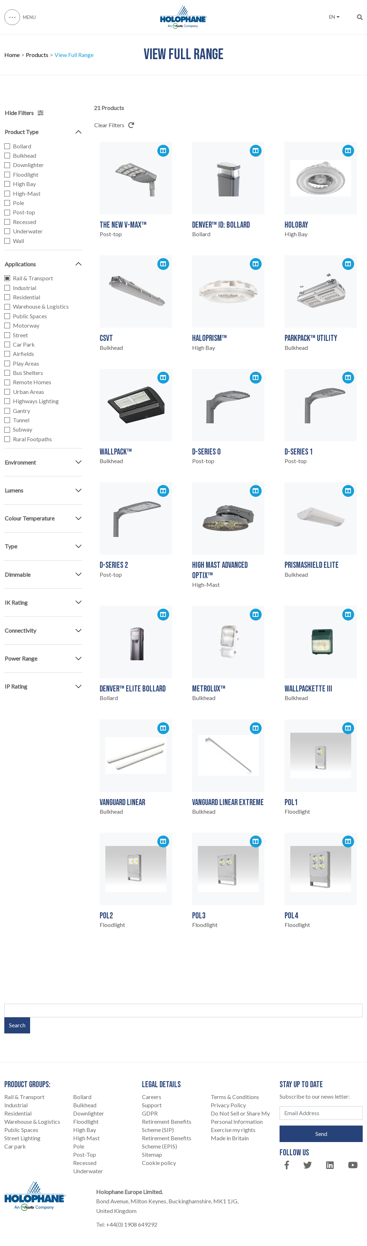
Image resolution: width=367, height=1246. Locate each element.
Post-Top (84, 1154)
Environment (20, 462)
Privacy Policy (228, 1105)
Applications (20, 264)
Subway (22, 429)
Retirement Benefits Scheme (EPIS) (166, 1142)
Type (11, 546)
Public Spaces (30, 316)
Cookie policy (159, 1162)
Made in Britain (230, 1138)
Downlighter (28, 165)
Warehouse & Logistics (41, 306)
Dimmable (17, 574)
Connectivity (20, 630)
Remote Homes (32, 382)
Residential (26, 297)
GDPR (150, 1113)
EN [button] (334, 17)
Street (20, 335)
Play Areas (26, 363)
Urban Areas (28, 392)
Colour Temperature (29, 518)
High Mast (86, 1138)
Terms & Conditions (235, 1096)
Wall (18, 241)
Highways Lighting (36, 401)
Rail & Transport (33, 278)
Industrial (24, 288)
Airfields (23, 354)
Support (152, 1105)
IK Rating (16, 602)
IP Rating (16, 686)
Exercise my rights (233, 1129)
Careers (151, 1096)
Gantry (21, 411)
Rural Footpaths (32, 439)
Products (37, 55)
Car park (15, 1146)
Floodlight (25, 174)
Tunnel (21, 420)
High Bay (24, 184)
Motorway (26, 325)
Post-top (24, 212)
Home (12, 55)
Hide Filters (24, 112)
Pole (18, 203)
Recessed (24, 222)
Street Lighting (22, 1138)
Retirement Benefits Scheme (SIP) (166, 1125)
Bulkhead (24, 155)
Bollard (22, 146)
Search (17, 1025)
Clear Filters (114, 125)
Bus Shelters (28, 373)
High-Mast (26, 193)
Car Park (24, 344)
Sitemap (152, 1154)
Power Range (21, 658)
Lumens (14, 490)
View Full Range (74, 55)
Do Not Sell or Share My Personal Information (240, 1117)
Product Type (21, 131)
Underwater (28, 231)
